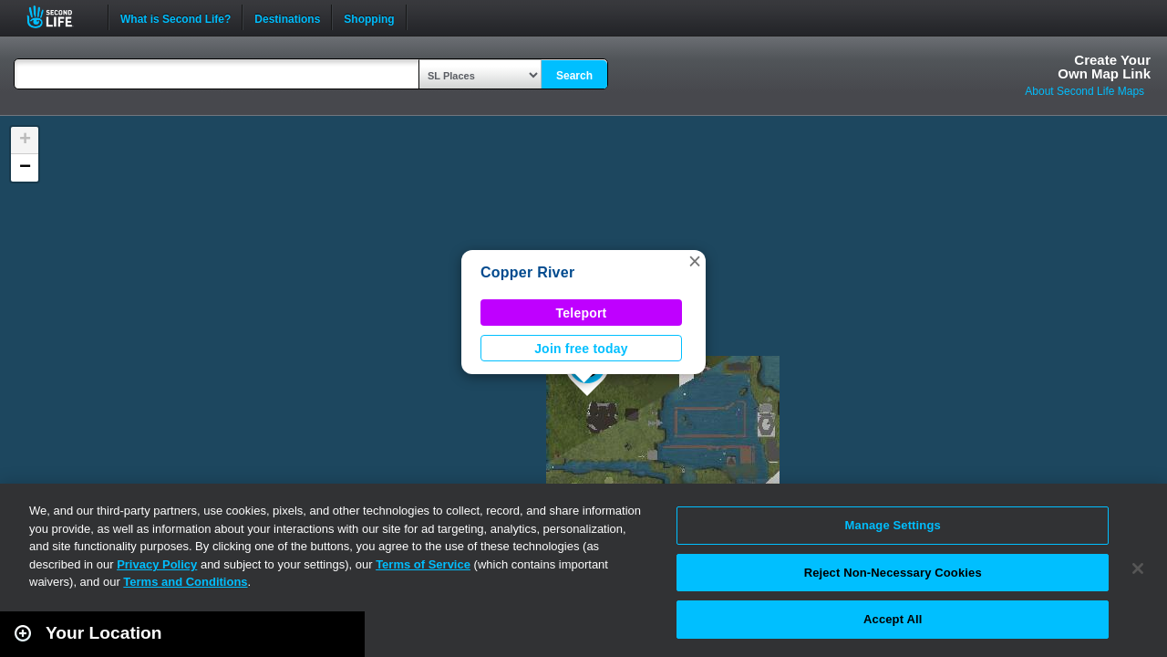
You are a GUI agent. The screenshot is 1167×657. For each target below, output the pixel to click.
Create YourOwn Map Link (1104, 66)
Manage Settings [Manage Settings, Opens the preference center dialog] (893, 525)
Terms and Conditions (185, 582)
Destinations (287, 17)
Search (574, 75)
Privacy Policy (157, 564)
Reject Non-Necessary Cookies (893, 572)
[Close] (1138, 568)
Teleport (581, 313)
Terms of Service (423, 564)
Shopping (369, 17)
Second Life (60, 17)
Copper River (527, 272)
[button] (695, 261)
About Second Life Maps (1084, 91)
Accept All (892, 619)
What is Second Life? (175, 17)
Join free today (581, 348)
